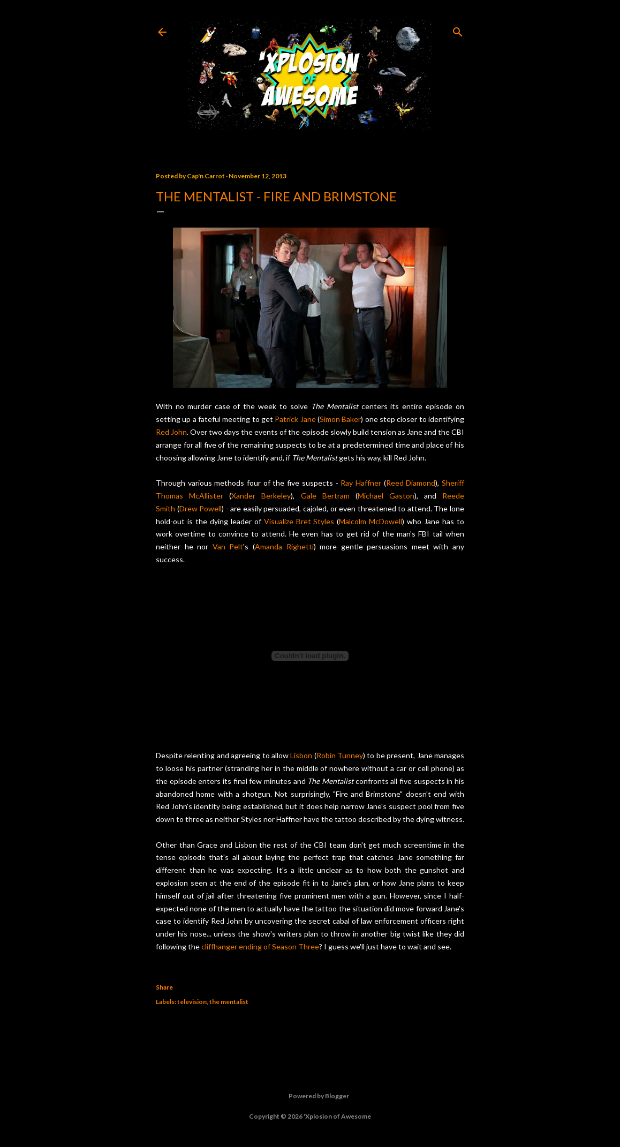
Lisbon (301, 755)
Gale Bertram (325, 495)
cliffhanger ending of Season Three (260, 946)
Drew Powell (200, 508)
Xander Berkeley (261, 495)
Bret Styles (315, 521)
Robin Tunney (339, 755)
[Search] (457, 29)
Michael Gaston (386, 495)
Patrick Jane (295, 419)
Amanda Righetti (284, 546)
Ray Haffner (361, 482)
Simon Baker (340, 419)
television (192, 1002)
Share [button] (164, 987)
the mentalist (228, 1002)
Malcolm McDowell (370, 521)
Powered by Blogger (310, 1096)
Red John (171, 431)
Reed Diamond (411, 482)
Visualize (278, 521)
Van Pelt (228, 546)
